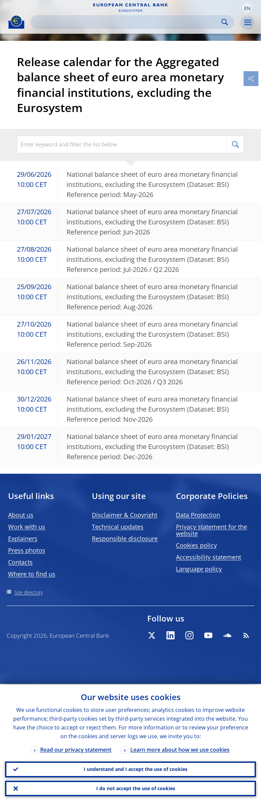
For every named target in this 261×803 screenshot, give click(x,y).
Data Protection (198, 515)
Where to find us (31, 574)
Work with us (26, 527)
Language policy (199, 569)
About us (20, 515)
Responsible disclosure (125, 538)
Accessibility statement (208, 557)
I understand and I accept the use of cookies (135, 768)
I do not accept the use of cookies (135, 788)
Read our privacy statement (75, 748)
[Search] (126, 22)
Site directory (29, 592)
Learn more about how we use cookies (180, 748)
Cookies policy (196, 545)
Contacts (20, 562)
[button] (247, 8)
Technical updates (117, 527)
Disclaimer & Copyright (124, 515)
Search (224, 22)
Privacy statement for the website (211, 530)
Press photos (26, 550)
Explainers (22, 538)
